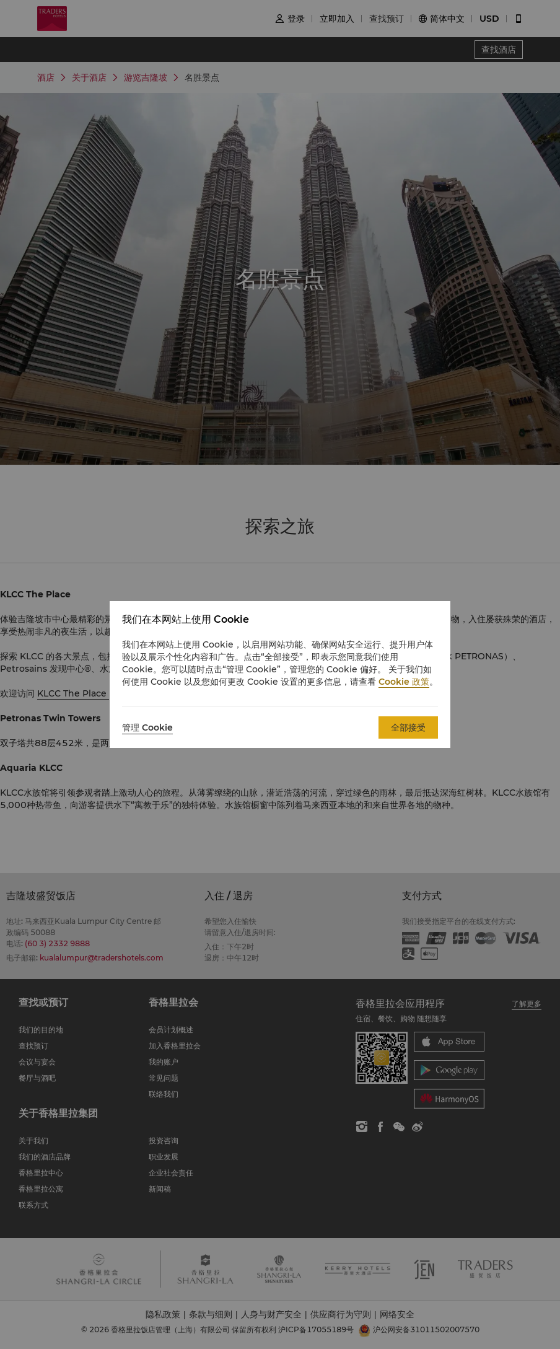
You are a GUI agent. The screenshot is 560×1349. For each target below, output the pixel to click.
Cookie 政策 (403, 681)
